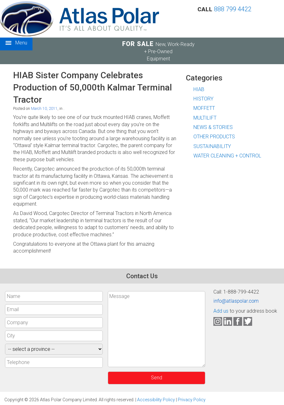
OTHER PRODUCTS (214, 137)
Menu (16, 43)
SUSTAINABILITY (212, 146)
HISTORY (203, 99)
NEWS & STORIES (213, 127)
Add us (220, 311)
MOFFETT (204, 108)
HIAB (198, 89)
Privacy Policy (192, 399)
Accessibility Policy (156, 399)
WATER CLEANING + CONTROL (227, 156)
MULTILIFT (205, 118)
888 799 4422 (233, 9)
